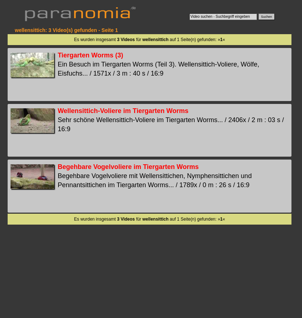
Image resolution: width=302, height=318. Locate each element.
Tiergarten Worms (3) (90, 55)
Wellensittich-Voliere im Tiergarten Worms (123, 110)
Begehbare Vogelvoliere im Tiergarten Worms (128, 166)
